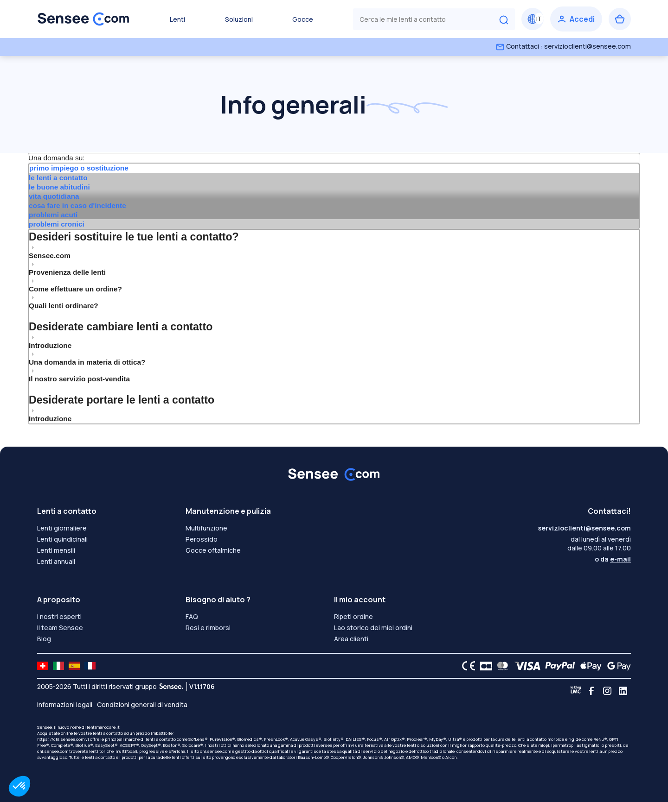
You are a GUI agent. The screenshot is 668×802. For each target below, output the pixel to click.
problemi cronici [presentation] (56, 224)
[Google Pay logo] (616, 665)
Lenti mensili (56, 550)
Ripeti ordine (353, 616)
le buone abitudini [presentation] (59, 187)
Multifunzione (206, 528)
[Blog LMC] (575, 690)
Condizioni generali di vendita (142, 704)
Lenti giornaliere (62, 528)
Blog (44, 638)
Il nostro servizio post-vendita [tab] (79, 375)
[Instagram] (607, 690)
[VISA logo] (524, 665)
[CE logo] (466, 665)
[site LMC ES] (74, 666)
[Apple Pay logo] (588, 665)
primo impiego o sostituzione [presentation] (78, 168)
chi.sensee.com (52, 751)
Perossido (202, 539)
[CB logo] (483, 665)
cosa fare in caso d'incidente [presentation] (77, 205)
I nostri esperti (59, 616)
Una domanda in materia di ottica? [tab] (87, 358)
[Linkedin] (623, 690)
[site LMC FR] (90, 665)
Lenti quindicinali (62, 539)
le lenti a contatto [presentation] (58, 178)
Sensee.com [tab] (50, 251)
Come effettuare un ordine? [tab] (75, 285)
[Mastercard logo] (500, 665)
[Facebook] (591, 690)
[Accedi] (576, 19)
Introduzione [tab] (50, 341)
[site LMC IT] (58, 666)
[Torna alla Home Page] (83, 19)
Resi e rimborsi (208, 627)
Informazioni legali (64, 704)
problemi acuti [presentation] (53, 215)
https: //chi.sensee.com (60, 739)
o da (613, 559)
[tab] (334, 168)
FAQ (192, 616)
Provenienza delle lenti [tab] (67, 268)
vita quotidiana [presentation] (54, 196)
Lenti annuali (56, 561)
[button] (19, 786)
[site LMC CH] (42, 666)
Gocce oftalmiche (213, 550)
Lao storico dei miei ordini (373, 627)
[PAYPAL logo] (558, 665)
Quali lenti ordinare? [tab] (63, 301)
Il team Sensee (60, 627)
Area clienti (351, 638)
